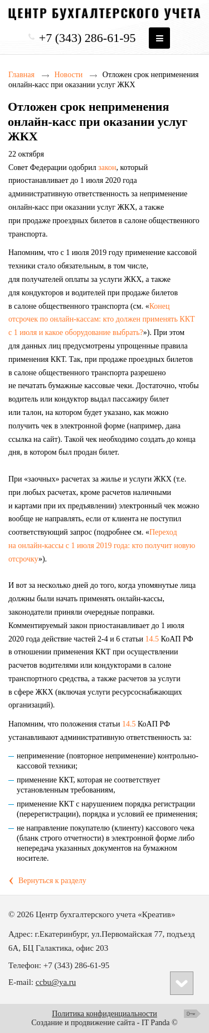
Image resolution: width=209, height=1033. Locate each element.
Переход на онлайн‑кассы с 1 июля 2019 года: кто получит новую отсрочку (101, 545)
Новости (69, 74)
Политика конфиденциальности (104, 1014)
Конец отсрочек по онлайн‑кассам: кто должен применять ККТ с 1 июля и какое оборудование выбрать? (101, 319)
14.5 (152, 639)
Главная (21, 74)
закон (107, 167)
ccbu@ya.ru (56, 982)
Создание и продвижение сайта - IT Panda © (104, 1022)
